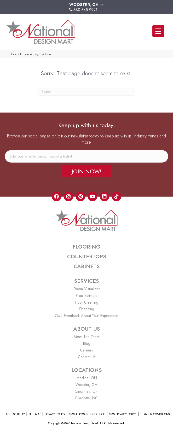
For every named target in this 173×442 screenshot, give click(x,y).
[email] (86, 156)
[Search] (86, 92)
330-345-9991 (85, 9)
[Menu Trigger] (158, 31)
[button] (86, 171)
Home (13, 54)
